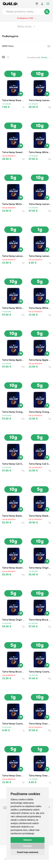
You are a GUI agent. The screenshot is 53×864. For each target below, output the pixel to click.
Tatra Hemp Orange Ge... (13, 412)
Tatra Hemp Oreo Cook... (40, 724)
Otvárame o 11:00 (26, 18)
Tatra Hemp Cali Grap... (13, 464)
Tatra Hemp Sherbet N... (13, 516)
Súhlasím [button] (27, 840)
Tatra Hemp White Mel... (40, 152)
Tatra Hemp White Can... (13, 308)
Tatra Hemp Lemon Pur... (40, 100)
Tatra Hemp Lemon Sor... (40, 204)
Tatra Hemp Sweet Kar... (13, 152)
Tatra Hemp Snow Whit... (13, 100)
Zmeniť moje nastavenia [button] (27, 852)
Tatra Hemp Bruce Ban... (40, 620)
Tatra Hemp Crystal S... (40, 672)
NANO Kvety (26, 46)
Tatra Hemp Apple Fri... (13, 360)
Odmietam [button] (27, 846)
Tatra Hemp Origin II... (40, 568)
